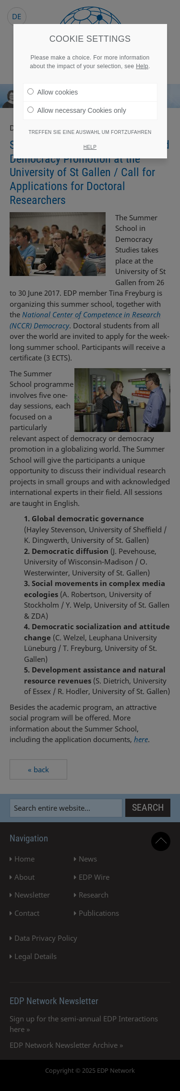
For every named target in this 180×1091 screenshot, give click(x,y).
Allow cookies (52, 91)
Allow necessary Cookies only (76, 109)
